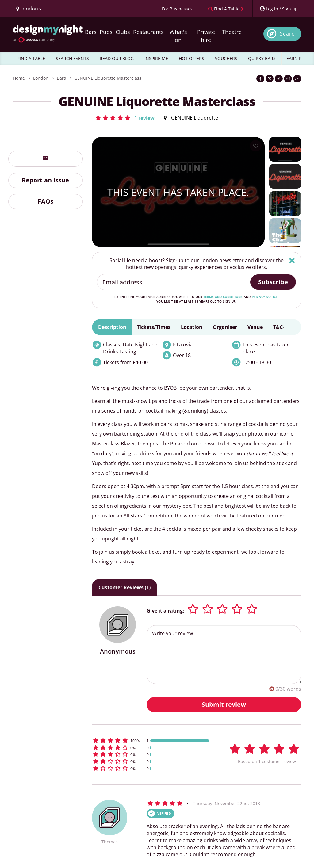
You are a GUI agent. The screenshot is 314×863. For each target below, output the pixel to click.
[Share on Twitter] (270, 78)
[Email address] (174, 282)
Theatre (232, 32)
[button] (124, 118)
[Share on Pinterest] (279, 78)
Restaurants (148, 32)
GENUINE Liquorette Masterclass (107, 78)
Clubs (123, 32)
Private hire (206, 36)
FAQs (45, 201)
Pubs (106, 32)
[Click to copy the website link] (297, 78)
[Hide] (292, 260)
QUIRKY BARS (262, 58)
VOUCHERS (226, 58)
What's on (178, 36)
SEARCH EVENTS (72, 58)
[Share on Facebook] (260, 78)
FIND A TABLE (31, 58)
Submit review (224, 704)
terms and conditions (223, 297)
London (40, 78)
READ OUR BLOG (117, 58)
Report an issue (45, 180)
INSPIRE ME (156, 58)
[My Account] (278, 8)
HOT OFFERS (191, 58)
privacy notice (265, 297)
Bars (91, 32)
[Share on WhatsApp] (288, 78)
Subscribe (273, 282)
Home (19, 78)
